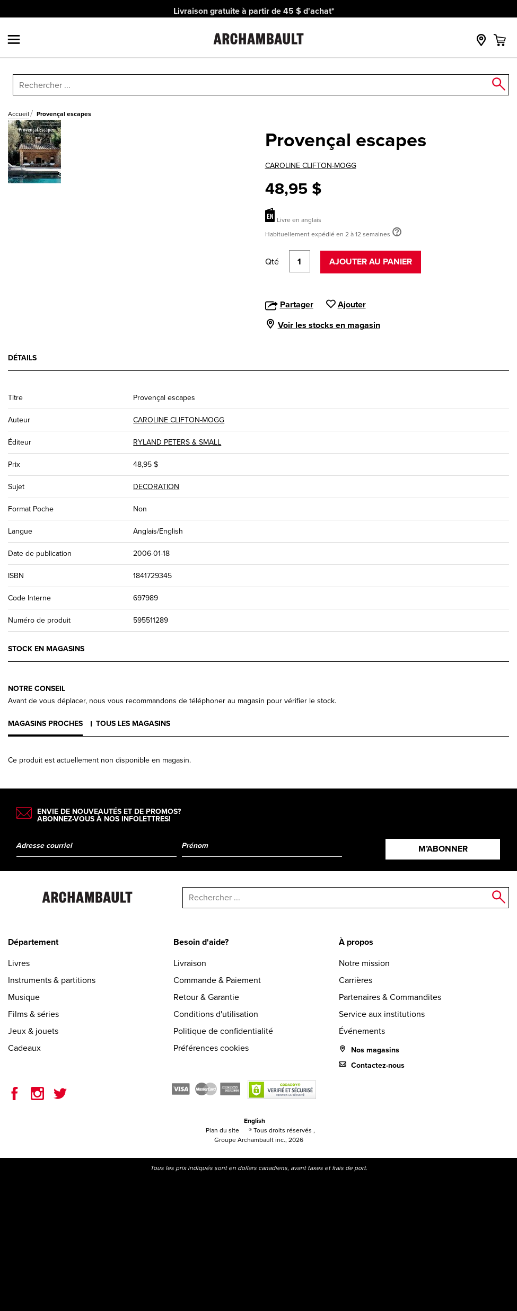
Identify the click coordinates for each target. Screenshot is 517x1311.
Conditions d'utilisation (215, 1014)
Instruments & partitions (51, 980)
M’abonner (443, 849)
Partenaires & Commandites (390, 997)
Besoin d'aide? (201, 942)
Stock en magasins (46, 648)
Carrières (355, 980)
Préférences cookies (211, 1048)
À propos (356, 942)
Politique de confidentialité (223, 1031)
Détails (22, 358)
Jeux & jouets (33, 1031)
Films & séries (33, 1014)
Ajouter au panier (370, 261)
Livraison (189, 963)
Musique (24, 997)
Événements (362, 1031)
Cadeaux (24, 1048)
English (254, 1121)
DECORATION (156, 486)
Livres (19, 963)
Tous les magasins (133, 723)
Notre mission (364, 963)
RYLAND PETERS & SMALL (177, 442)
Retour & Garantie (206, 997)
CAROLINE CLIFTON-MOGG (310, 165)
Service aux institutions (382, 1014)
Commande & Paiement (217, 980)
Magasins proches (45, 723)
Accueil (18, 114)
